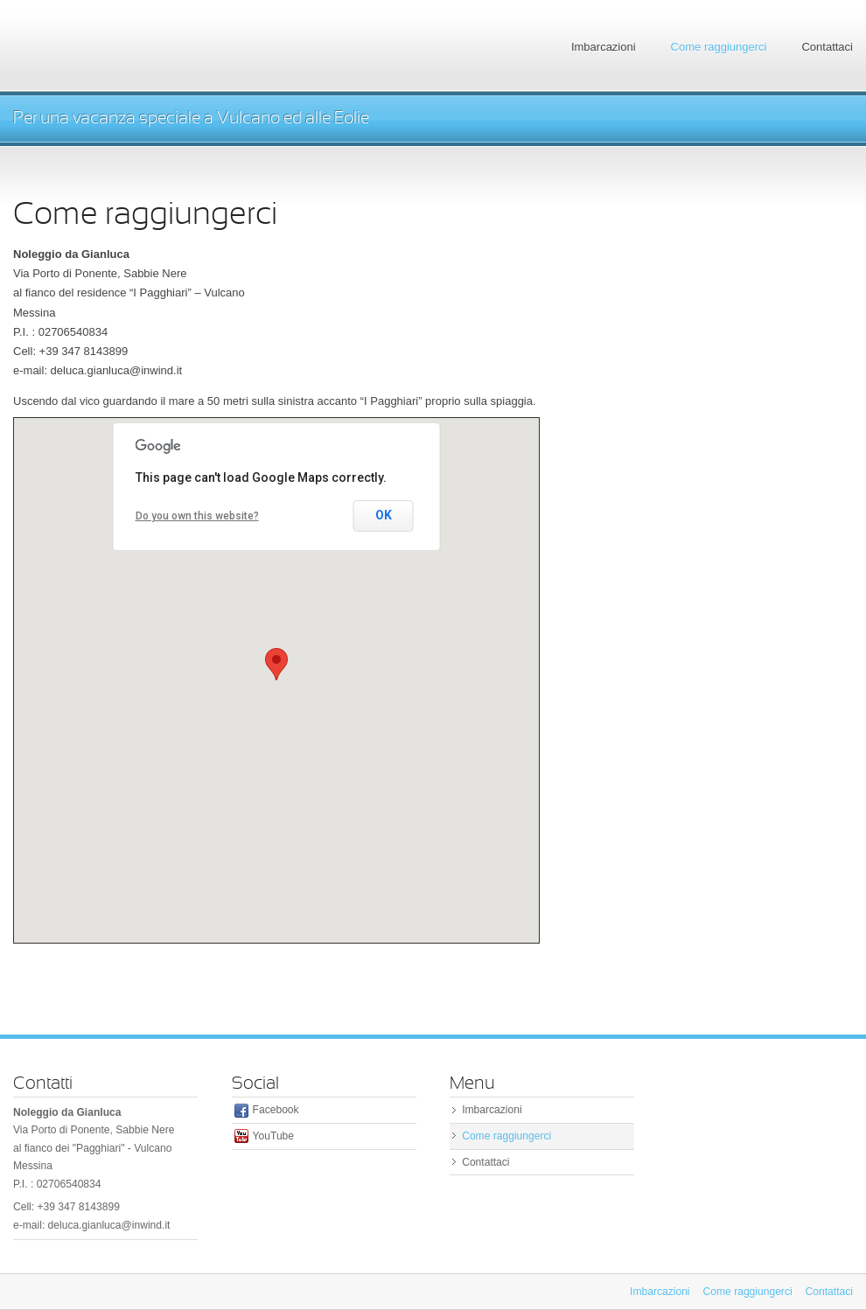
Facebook (276, 1110)
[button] (276, 664)
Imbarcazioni (603, 46)
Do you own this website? (197, 516)
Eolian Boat (144, 46)
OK (383, 515)
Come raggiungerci (719, 46)
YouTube (273, 1136)
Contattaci (827, 46)
